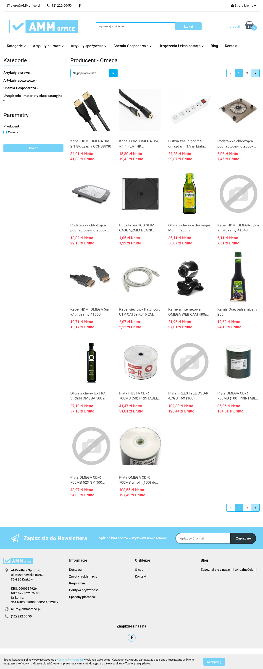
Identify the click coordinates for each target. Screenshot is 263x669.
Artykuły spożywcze (89, 46)
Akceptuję (214, 662)
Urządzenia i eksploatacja (181, 46)
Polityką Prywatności (70, 659)
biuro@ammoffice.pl (26, 609)
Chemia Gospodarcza (132, 46)
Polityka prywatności (84, 590)
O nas (139, 569)
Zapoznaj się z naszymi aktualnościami (229, 569)
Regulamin (77, 583)
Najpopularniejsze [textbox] (84, 73)
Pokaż (33, 148)
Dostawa (75, 569)
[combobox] (94, 73)
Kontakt (231, 46)
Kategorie (16, 46)
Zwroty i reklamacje (83, 576)
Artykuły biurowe (48, 46)
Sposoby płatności (82, 597)
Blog (214, 46)
